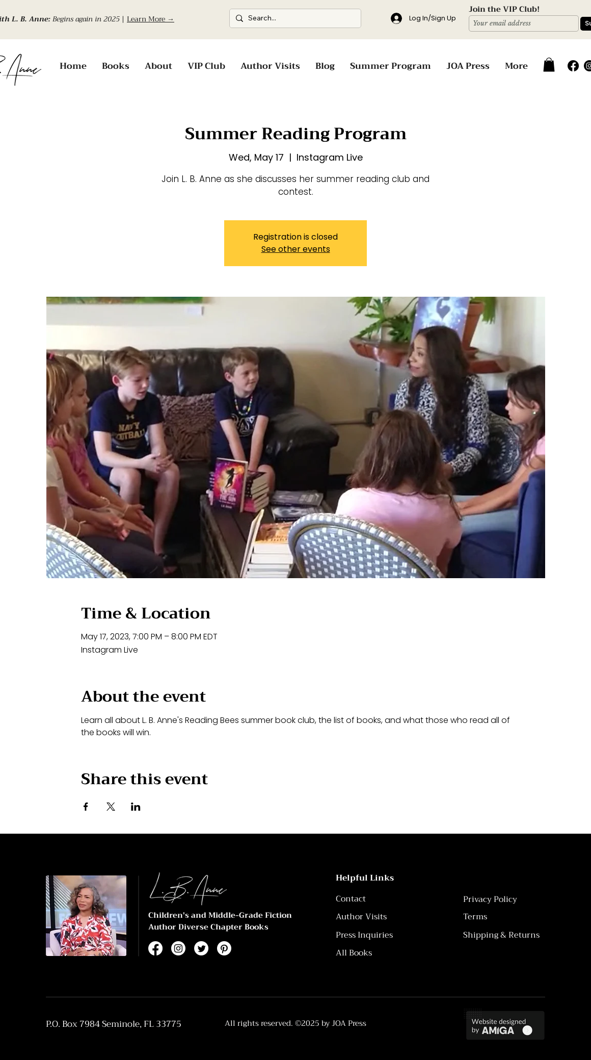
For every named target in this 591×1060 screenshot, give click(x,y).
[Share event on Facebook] (86, 807)
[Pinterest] (224, 948)
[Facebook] (573, 65)
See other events (295, 249)
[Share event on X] (111, 807)
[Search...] (293, 18)
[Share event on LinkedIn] (136, 807)
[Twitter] (201, 948)
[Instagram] (178, 948)
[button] (549, 64)
